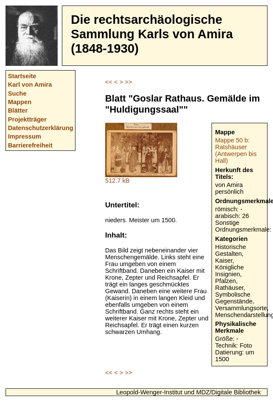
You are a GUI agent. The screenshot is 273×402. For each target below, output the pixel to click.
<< (108, 82)
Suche (17, 93)
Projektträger (27, 119)
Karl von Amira (30, 84)
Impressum (24, 136)
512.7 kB (141, 178)
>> (128, 82)
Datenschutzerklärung (40, 128)
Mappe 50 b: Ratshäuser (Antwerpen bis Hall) (236, 150)
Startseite (22, 76)
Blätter (18, 110)
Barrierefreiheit (30, 145)
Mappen (19, 102)
